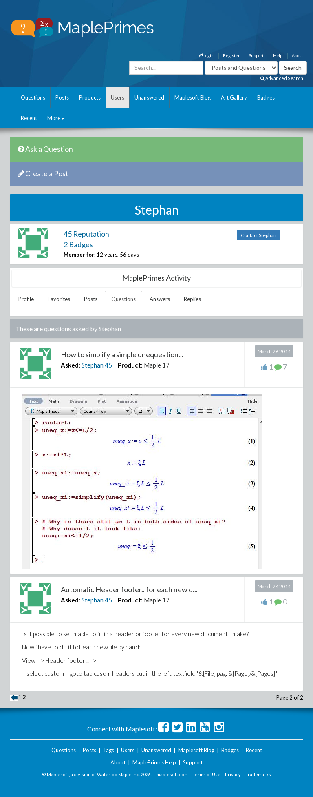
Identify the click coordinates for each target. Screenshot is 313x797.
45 (108, 365)
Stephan (93, 365)
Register (231, 55)
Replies (192, 299)
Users (117, 97)
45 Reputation (86, 233)
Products (90, 97)
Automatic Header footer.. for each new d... (129, 589)
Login (206, 55)
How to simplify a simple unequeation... (122, 354)
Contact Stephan (258, 235)
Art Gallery (234, 97)
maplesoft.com (172, 774)
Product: (130, 365)
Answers (160, 299)
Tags (108, 750)
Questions (33, 97)
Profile (26, 299)
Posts (62, 97)
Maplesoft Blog (192, 97)
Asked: (70, 365)
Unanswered (149, 97)
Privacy (233, 774)
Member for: (79, 254)
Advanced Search (281, 78)
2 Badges (78, 244)
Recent (29, 118)
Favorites (59, 299)
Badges (266, 97)
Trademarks (258, 774)
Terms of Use (206, 774)
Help (277, 55)
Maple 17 (157, 365)
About (297, 55)
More (55, 118)
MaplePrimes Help (154, 762)
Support (256, 55)
